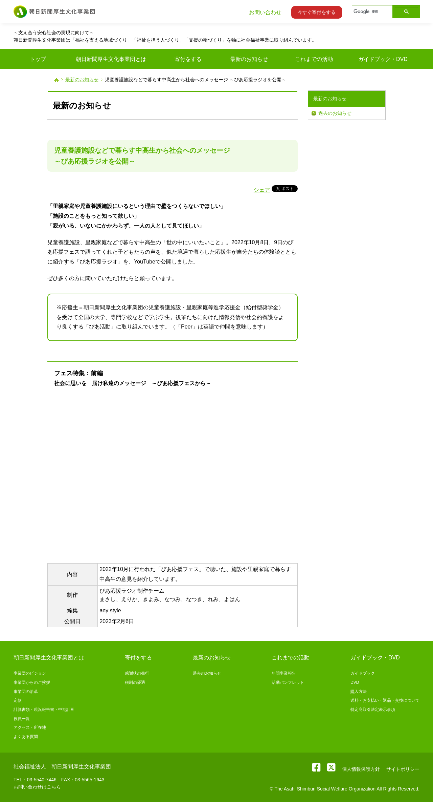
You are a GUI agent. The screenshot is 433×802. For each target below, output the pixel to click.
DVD (354, 682)
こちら (54, 786)
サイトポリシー (402, 769)
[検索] (372, 12)
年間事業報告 (284, 673)
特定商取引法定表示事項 (372, 709)
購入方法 (358, 691)
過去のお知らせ (334, 113)
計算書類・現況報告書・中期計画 (44, 709)
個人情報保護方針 (361, 769)
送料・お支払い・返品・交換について (384, 700)
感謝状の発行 (137, 673)
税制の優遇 (135, 682)
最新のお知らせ (81, 79)
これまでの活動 (291, 657)
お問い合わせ (265, 12)
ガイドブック (362, 673)
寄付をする (138, 657)
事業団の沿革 (26, 691)
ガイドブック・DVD (375, 657)
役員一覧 (22, 718)
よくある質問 (26, 736)
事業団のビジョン (30, 673)
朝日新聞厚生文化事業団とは (49, 657)
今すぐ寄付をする (317, 12)
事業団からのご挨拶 (32, 682)
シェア (262, 190)
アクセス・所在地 (30, 727)
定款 (18, 700)
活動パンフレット (288, 682)
